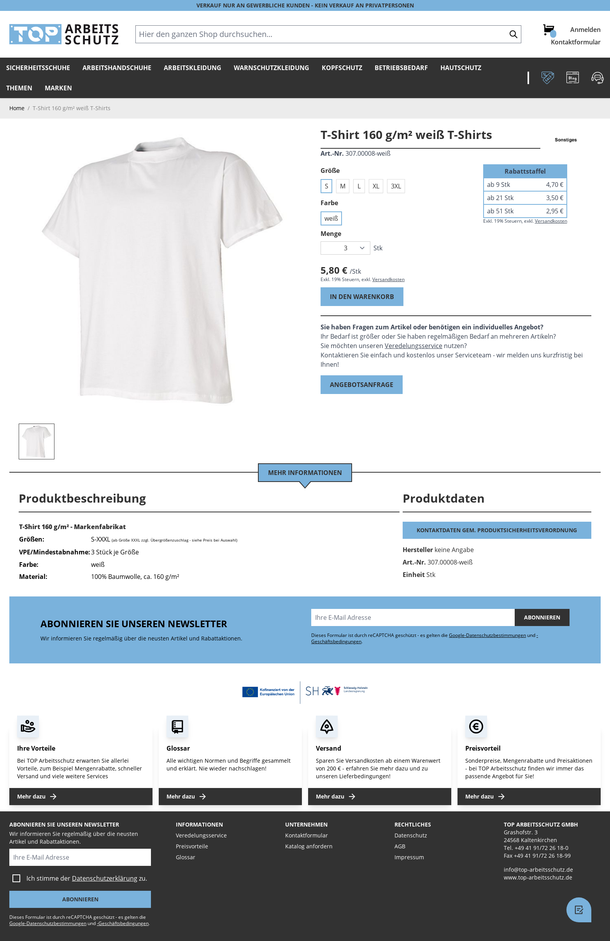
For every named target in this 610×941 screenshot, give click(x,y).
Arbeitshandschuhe (116, 67)
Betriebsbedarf (401, 67)
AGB (399, 846)
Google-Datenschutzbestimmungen (487, 635)
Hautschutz (460, 67)
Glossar (185, 857)
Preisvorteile (192, 846)
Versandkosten (388, 279)
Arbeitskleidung (192, 67)
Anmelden (585, 29)
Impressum (409, 857)
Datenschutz (410, 835)
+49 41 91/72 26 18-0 (541, 847)
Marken (58, 88)
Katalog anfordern (309, 846)
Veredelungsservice (413, 345)
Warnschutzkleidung (271, 67)
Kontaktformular (576, 42)
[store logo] (63, 34)
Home (17, 108)
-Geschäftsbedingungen (123, 923)
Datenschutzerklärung (104, 878)
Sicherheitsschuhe (38, 67)
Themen (19, 88)
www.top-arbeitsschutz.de (538, 877)
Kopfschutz (342, 67)
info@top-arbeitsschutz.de (538, 869)
